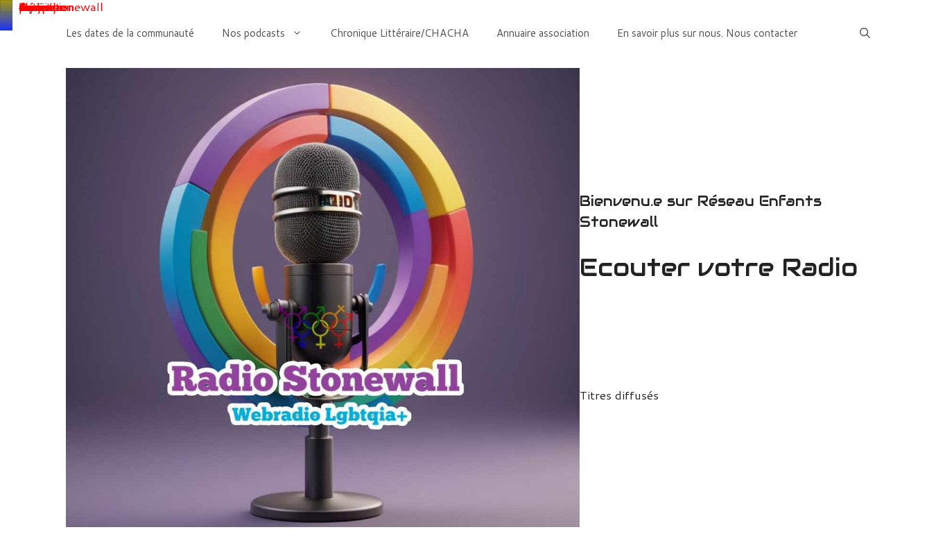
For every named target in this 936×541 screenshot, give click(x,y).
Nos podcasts (269, 33)
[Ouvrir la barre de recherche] (865, 33)
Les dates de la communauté (130, 33)
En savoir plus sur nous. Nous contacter (707, 33)
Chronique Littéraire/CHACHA (399, 33)
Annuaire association (542, 33)
